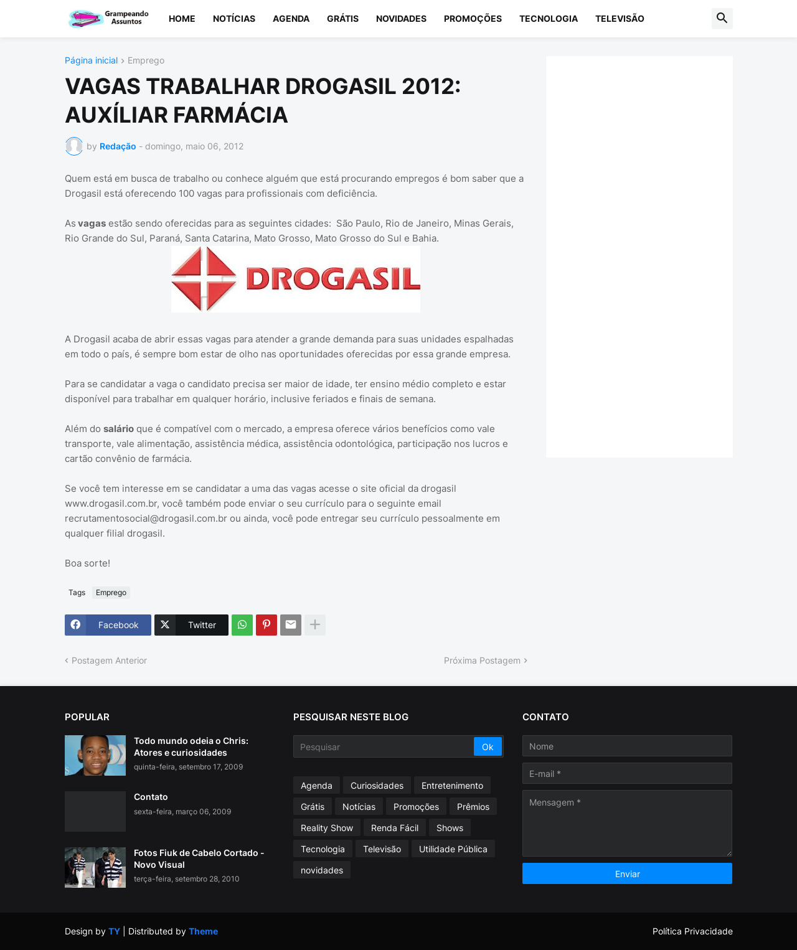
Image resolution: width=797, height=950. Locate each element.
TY (114, 931)
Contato (151, 796)
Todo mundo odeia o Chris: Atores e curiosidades (191, 746)
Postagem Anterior (109, 660)
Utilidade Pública (453, 849)
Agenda (291, 18)
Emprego (146, 60)
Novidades (401, 18)
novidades (322, 870)
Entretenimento (452, 785)
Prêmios (473, 806)
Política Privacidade (693, 931)
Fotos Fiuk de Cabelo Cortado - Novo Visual (199, 858)
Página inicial (91, 60)
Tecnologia (548, 18)
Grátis (343, 18)
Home (182, 18)
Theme (203, 931)
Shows (449, 827)
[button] (722, 18)
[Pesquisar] (384, 746)
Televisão (619, 18)
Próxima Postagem (482, 660)
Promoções (473, 18)
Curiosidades (377, 785)
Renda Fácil (394, 827)
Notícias (234, 18)
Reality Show (327, 827)
